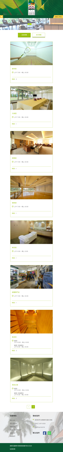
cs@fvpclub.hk (40, 427)
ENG (56, 17)
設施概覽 (24, 35)
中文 (60, 17)
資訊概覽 (38, 35)
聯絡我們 (12, 436)
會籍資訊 (12, 433)
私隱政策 (12, 449)
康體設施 (12, 427)
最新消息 (12, 420)
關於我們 (12, 423)
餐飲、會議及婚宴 (15, 430)
